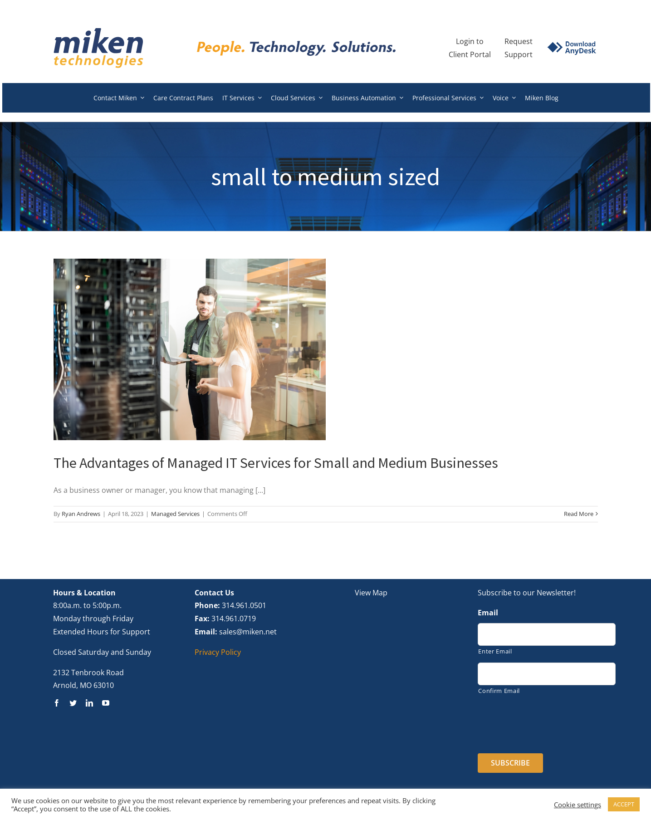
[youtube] (105, 703)
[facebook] (56, 703)
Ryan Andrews (81, 514)
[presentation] (547, 721)
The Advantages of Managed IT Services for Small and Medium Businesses (276, 463)
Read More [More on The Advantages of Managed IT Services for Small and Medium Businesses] (578, 514)
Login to (470, 41)
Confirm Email (499, 691)
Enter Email (495, 651)
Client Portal (470, 54)
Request (518, 41)
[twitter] (73, 703)
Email (488, 613)
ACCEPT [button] (623, 804)
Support (518, 54)
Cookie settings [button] (577, 804)
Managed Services (175, 514)
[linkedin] (89, 703)
